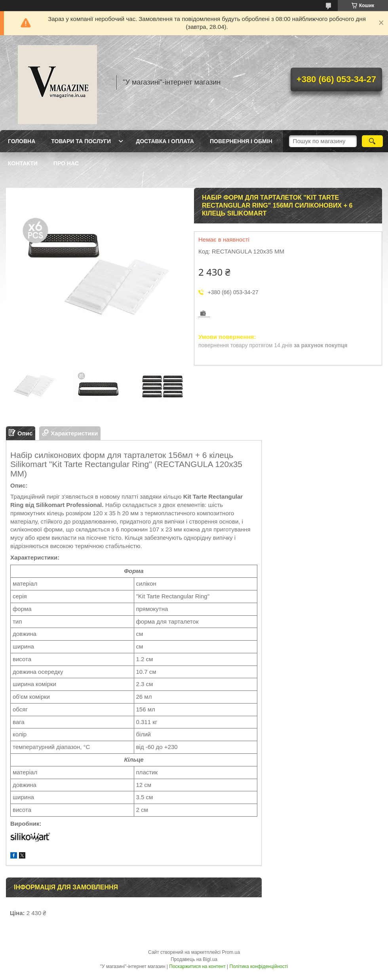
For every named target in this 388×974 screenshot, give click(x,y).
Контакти (23, 163)
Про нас (66, 163)
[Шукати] (372, 141)
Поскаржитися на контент (197, 966)
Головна (21, 141)
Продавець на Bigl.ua (194, 959)
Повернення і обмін (241, 141)
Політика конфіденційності (259, 966)
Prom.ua (231, 952)
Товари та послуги (81, 141)
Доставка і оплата (165, 141)
